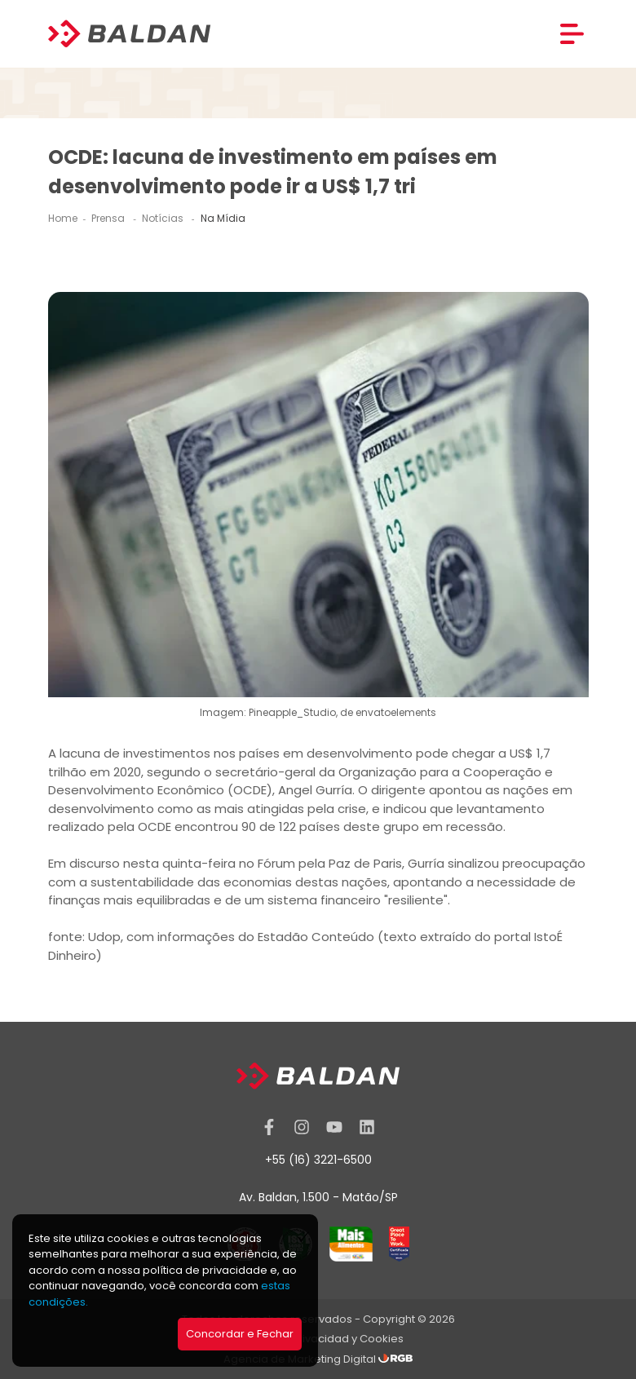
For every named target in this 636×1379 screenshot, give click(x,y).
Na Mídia (223, 218)
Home (62, 218)
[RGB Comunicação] (395, 1359)
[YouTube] (334, 1127)
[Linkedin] (367, 1127)
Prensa (109, 218)
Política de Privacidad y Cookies (318, 1338)
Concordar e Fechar (240, 1333)
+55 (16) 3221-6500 (318, 1159)
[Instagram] (301, 1127)
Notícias (164, 218)
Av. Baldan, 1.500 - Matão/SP (318, 1197)
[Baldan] (129, 33)
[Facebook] (269, 1127)
